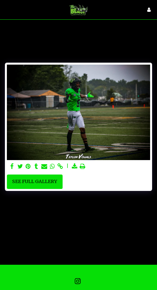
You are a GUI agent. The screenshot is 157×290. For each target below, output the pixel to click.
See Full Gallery (34, 181)
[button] (7, 9)
